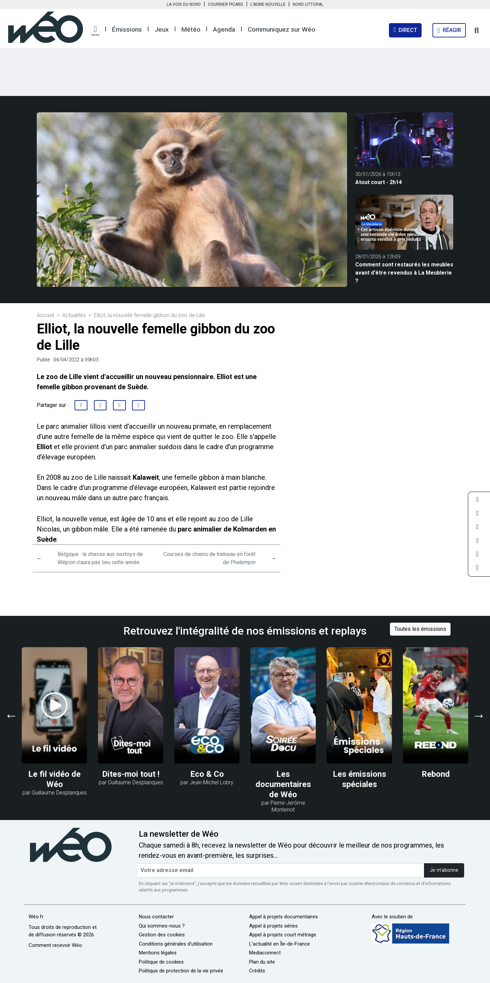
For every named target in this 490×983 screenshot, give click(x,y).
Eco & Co (207, 774)
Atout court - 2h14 (378, 182)
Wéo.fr (36, 917)
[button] (95, 31)
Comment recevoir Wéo (55, 945)
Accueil (45, 315)
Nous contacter (156, 917)
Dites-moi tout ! (131, 774)
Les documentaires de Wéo (283, 784)
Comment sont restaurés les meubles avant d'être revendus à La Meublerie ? (404, 272)
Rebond (436, 774)
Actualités (74, 315)
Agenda (224, 29)
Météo (190, 29)
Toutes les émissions (420, 629)
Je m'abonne (444, 870)
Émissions (127, 29)
